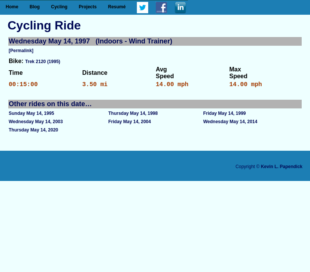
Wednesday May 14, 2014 (230, 123)
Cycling (59, 6)
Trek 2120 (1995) (42, 61)
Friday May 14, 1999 (224, 114)
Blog (34, 6)
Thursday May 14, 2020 (33, 131)
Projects (87, 6)
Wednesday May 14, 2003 (36, 123)
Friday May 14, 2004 (129, 123)
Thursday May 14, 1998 (133, 114)
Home (12, 6)
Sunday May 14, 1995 (31, 114)
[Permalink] (21, 50)
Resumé (117, 6)
